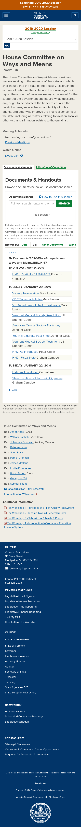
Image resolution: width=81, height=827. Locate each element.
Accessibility (41, 754)
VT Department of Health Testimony (36, 305)
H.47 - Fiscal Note (24, 358)
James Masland (19, 463)
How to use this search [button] (55, 197)
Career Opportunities (47, 749)
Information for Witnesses (20, 494)
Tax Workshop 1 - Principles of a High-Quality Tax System (39, 508)
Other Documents (52, 244)
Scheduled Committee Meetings (24, 716)
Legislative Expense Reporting (23, 612)
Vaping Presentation (26, 293)
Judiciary (10, 682)
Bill (35, 244)
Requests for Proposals (18, 754)
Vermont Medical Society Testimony (36, 342)
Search (64, 203)
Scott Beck (16, 452)
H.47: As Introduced (25, 352)
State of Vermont (15, 645)
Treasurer (10, 677)
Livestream (12, 156)
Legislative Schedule (17, 721)
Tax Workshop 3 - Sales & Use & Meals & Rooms (33, 518)
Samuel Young (19, 483)
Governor (10, 651)
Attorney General (15, 661)
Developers (40, 783)
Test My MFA (13, 617)
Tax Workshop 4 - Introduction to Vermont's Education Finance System (37, 525)
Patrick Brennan (19, 457)
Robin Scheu (17, 473)
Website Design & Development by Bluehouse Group (40, 797)
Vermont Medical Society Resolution (36, 315)
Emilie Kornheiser (20, 468)
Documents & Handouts (18, 167)
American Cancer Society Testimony (36, 325)
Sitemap (10, 744)
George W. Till (18, 478)
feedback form (64, 772)
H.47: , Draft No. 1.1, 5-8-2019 (31, 274)
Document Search (40, 197)
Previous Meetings (17, 142)
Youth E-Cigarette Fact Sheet (31, 336)
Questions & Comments (19, 749)
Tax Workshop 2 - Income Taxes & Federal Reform (35, 513)
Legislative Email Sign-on (20, 596)
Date (24, 244)
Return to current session (40, 7)
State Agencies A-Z (16, 687)
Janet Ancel (17, 432)
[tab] (18, 167)
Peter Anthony (18, 447)
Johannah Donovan (21, 442)
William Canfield (20, 437)
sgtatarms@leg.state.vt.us (21, 568)
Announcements (15, 711)
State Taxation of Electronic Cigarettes (37, 378)
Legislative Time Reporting (21, 606)
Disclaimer (10, 631)
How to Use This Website (20, 622)
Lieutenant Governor (17, 656)
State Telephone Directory (20, 692)
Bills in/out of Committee (51, 167)
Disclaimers (23, 744)
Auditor (9, 666)
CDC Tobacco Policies (27, 299)
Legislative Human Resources (22, 601)
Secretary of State (15, 671)
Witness (74, 244)
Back (13, 252)
